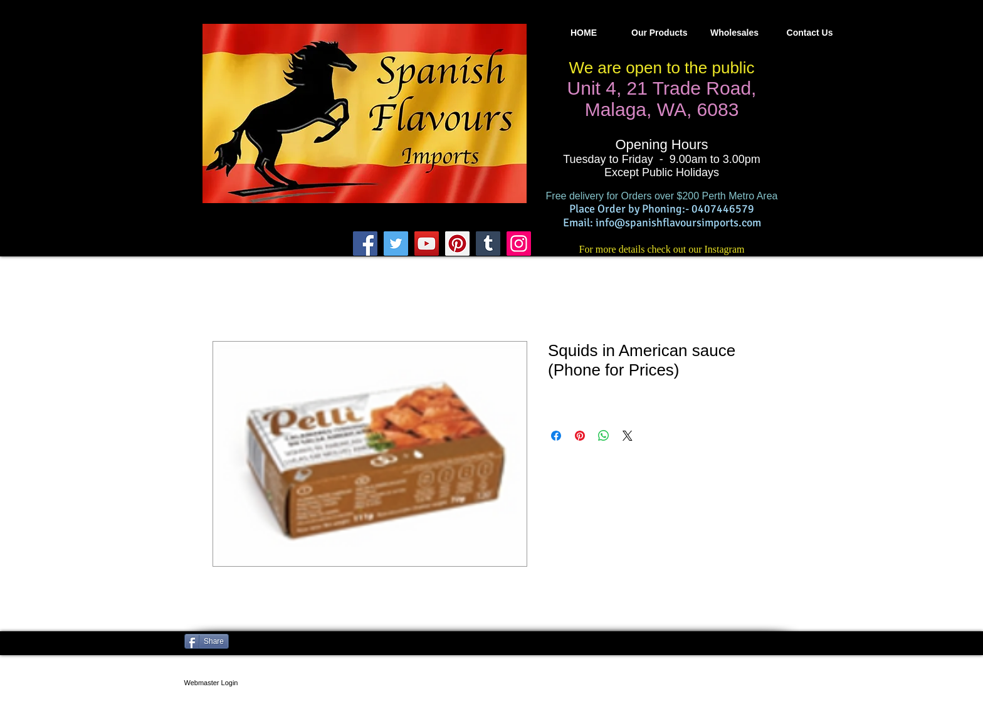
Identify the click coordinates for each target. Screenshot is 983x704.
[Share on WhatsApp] (603, 435)
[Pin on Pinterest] (579, 435)
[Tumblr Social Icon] (488, 243)
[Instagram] (519, 243)
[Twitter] (396, 243)
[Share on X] (627, 435)
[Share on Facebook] (556, 435)
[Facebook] (365, 243)
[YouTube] (426, 243)
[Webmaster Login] (211, 682)
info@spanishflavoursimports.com (678, 222)
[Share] (206, 641)
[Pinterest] (457, 243)
